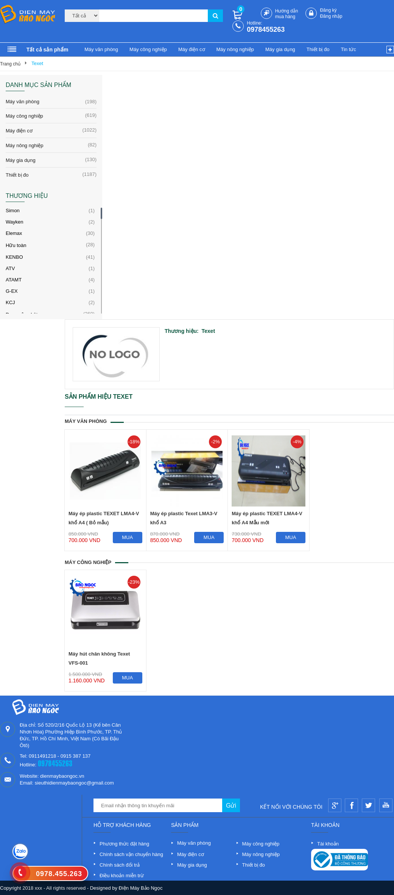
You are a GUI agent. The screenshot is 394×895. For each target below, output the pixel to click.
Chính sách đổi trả (120, 865)
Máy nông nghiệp (235, 49)
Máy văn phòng (101, 49)
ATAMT (14, 280)
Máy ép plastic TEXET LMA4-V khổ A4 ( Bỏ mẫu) (104, 518)
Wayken (14, 222)
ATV (10, 268)
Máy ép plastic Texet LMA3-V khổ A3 (183, 518)
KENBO (14, 257)
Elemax (14, 233)
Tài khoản (328, 844)
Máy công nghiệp (148, 49)
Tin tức (348, 49)
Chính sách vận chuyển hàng (131, 854)
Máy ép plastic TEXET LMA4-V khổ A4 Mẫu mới (267, 518)
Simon (13, 210)
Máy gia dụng (280, 49)
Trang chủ (10, 64)
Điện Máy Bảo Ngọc (141, 888)
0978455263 (266, 29)
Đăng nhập (331, 16)
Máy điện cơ (191, 49)
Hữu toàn (16, 245)
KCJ (10, 302)
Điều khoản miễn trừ (122, 875)
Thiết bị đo (318, 49)
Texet (37, 63)
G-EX (12, 291)
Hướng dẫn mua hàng (286, 13)
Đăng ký (328, 10)
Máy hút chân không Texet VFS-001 (99, 658)
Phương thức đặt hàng (124, 844)
